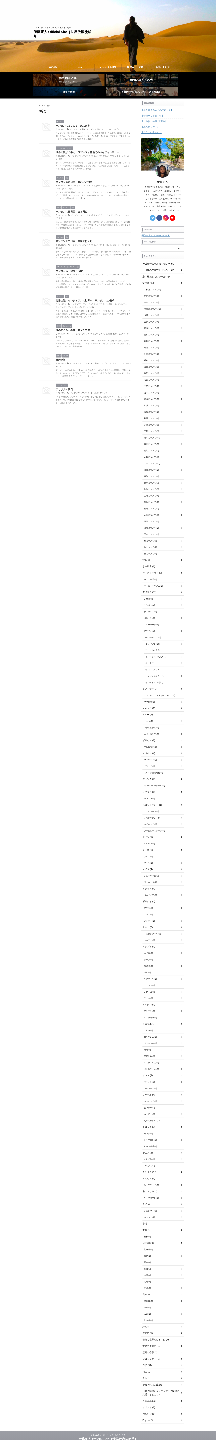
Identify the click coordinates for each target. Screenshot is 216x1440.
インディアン (75, 122)
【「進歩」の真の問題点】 (153, 113)
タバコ (97, 178)
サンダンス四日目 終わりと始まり (74, 174)
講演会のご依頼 (135, 67)
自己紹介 (53, 67)
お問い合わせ (162, 67)
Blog (80, 67)
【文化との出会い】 (150, 124)
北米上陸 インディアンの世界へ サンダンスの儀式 (83, 293)
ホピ (91, 354)
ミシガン (123, 148)
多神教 (128, 327)
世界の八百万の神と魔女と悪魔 (72, 323)
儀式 (97, 122)
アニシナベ (104, 122)
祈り (83, 122)
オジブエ (112, 122)
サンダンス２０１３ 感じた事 (72, 118)
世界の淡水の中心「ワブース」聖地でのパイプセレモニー (85, 144)
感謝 (126, 238)
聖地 (102, 148)
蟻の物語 (60, 350)
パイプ (97, 148)
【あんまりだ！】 (149, 119)
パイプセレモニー (112, 148)
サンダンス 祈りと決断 (68, 264)
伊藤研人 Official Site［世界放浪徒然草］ (108, 1431)
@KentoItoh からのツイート (155, 227)
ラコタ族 (71, 300)
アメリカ (85, 148)
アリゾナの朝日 (64, 380)
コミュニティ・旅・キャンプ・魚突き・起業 (108, 1427)
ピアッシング (123, 208)
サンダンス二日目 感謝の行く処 (73, 234)
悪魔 (107, 327)
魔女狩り (113, 327)
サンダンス (90, 122)
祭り (102, 178)
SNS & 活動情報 (108, 67)
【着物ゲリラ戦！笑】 (151, 107)
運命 (65, 270)
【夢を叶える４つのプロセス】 (155, 102)
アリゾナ (96, 327)
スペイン (121, 327)
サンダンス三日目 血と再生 (71, 204)
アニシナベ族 (81, 300)
